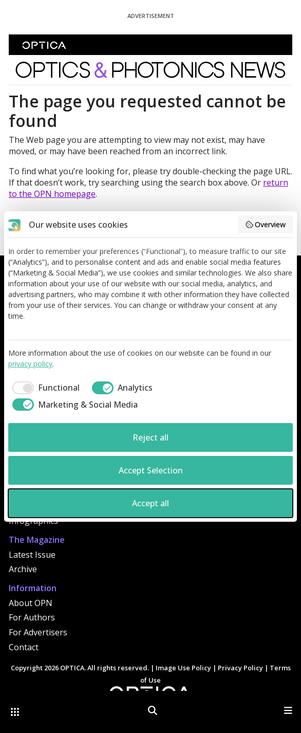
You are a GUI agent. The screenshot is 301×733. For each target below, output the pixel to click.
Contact (24, 647)
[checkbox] (44, 387)
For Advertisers (38, 632)
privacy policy (30, 364)
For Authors (32, 617)
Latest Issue (32, 554)
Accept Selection (151, 470)
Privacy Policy (240, 667)
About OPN (30, 603)
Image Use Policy (183, 667)
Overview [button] (265, 224)
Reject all (150, 437)
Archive (23, 569)
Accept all (150, 503)
